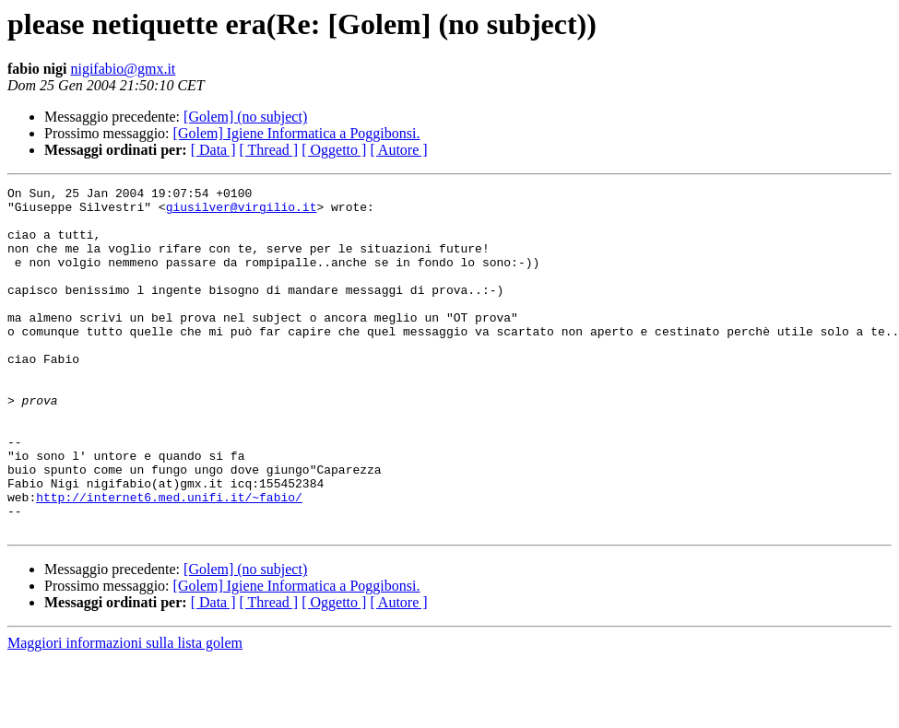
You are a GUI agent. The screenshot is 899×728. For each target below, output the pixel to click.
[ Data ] (213, 150)
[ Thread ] (269, 150)
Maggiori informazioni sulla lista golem (124, 712)
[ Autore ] (398, 150)
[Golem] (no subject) (245, 116)
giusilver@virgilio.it (241, 212)
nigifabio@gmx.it (122, 68)
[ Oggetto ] (334, 150)
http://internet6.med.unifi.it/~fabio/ (169, 560)
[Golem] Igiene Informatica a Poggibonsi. (296, 133)
